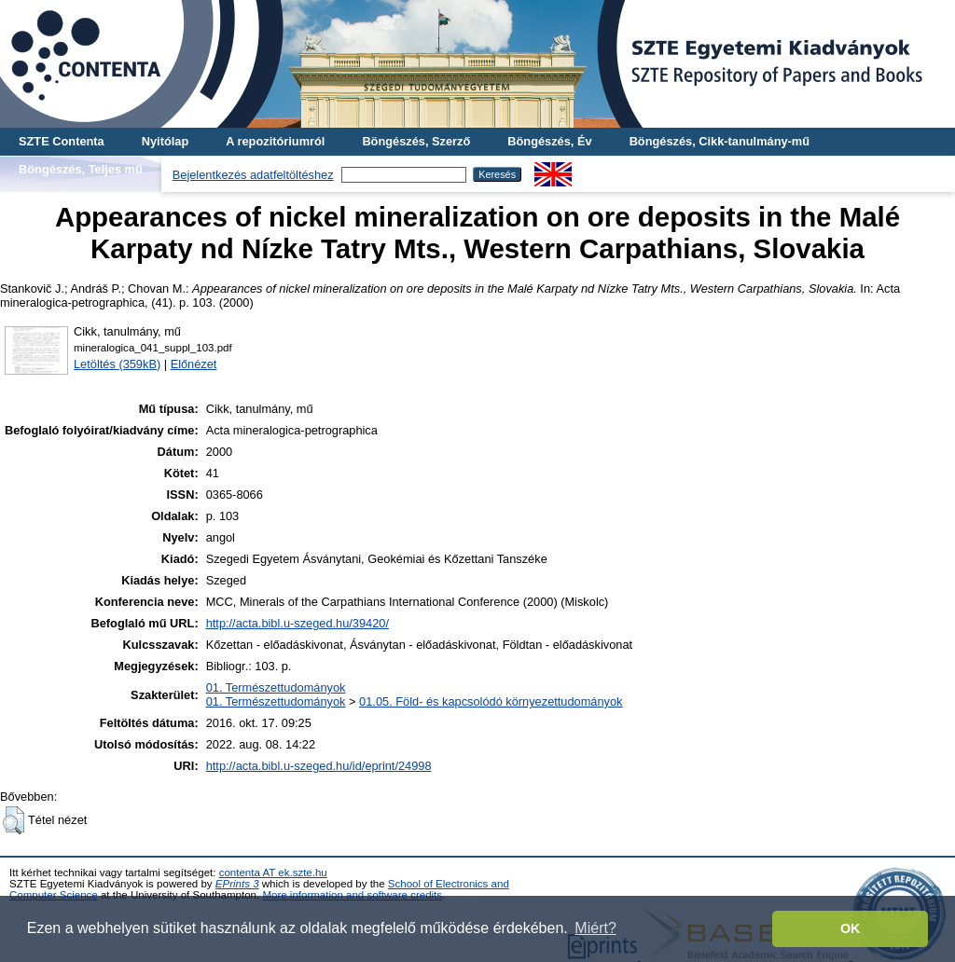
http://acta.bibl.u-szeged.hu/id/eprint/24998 (319, 766)
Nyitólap (165, 141)
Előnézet (194, 364)
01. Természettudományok (276, 687)
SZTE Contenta (61, 141)
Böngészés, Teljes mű (81, 169)
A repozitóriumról (275, 141)
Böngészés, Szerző (416, 141)
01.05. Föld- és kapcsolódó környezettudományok (490, 701)
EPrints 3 (237, 883)
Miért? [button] (595, 928)
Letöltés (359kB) (117, 364)
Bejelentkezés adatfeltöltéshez (253, 175)
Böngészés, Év (549, 141)
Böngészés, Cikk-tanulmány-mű (720, 141)
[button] (13, 820)
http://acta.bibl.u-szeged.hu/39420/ (297, 623)
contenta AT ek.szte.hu (273, 872)
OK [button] (850, 928)
